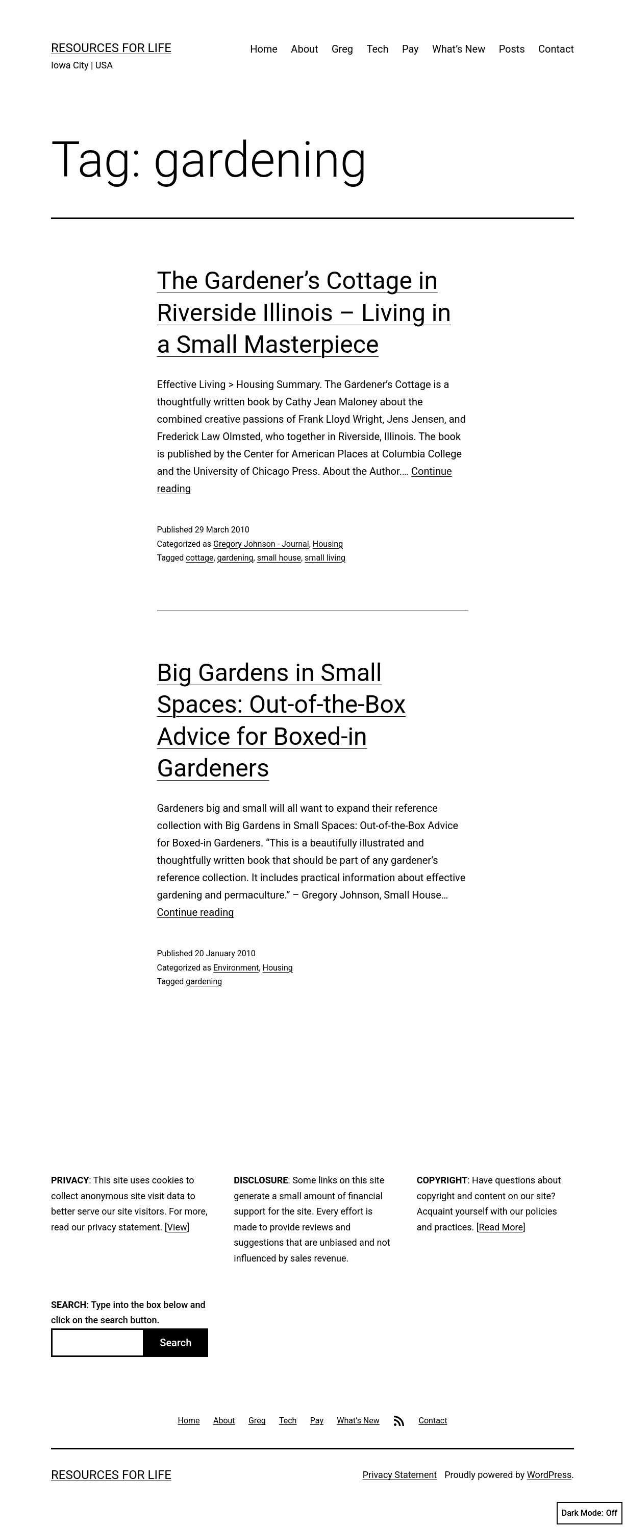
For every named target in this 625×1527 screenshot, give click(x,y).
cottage (199, 558)
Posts (512, 49)
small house (279, 558)
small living (325, 558)
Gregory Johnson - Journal (261, 544)
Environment (236, 968)
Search (175, 1343)
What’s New (458, 49)
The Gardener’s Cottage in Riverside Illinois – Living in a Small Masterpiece (304, 312)
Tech (377, 49)
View (177, 1227)
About (304, 49)
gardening (235, 558)
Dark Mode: (589, 1513)
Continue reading (195, 912)
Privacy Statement (400, 1474)
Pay (410, 49)
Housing (328, 544)
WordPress (549, 1474)
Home (264, 49)
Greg (342, 49)
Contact (556, 49)
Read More (501, 1227)
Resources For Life (111, 48)
